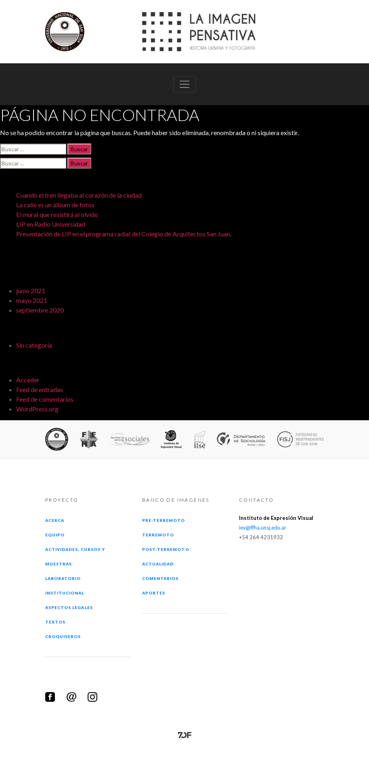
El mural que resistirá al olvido (57, 214)
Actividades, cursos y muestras (75, 556)
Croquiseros (63, 636)
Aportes (153, 592)
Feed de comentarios (44, 399)
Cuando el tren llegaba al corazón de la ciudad (79, 195)
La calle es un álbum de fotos (55, 205)
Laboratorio (63, 578)
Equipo (55, 534)
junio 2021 (30, 290)
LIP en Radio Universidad (50, 224)
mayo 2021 (31, 300)
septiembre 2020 (40, 310)
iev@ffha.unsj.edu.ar (262, 527)
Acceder (28, 380)
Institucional (64, 592)
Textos (55, 621)
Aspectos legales (69, 607)
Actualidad (158, 563)
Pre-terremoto (163, 520)
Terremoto (158, 534)
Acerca (54, 520)
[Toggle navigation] (184, 84)
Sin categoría (34, 345)
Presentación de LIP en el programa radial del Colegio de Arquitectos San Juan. (123, 234)
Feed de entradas (39, 389)
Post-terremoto (165, 549)
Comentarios (160, 578)
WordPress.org (37, 409)
